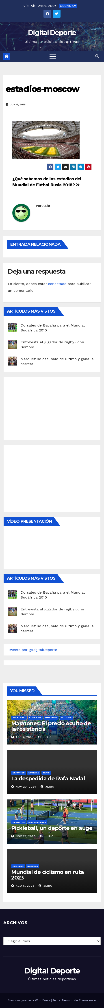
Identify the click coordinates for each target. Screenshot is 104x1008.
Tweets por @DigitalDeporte (32, 650)
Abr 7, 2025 (25, 737)
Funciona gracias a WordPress (29, 1000)
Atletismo (19, 717)
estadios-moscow (42, 89)
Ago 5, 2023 (25, 885)
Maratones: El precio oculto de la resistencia (51, 726)
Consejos (35, 717)
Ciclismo (18, 866)
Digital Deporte (52, 32)
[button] (97, 56)
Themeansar (87, 1000)
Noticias (66, 717)
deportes (51, 717)
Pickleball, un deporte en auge (51, 828)
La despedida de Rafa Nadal (48, 778)
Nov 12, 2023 (26, 836)
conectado (57, 284)
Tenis (46, 772)
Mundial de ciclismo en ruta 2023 (47, 875)
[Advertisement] (41, 407)
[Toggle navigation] (53, 56)
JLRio (46, 206)
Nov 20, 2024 (26, 786)
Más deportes (37, 822)
